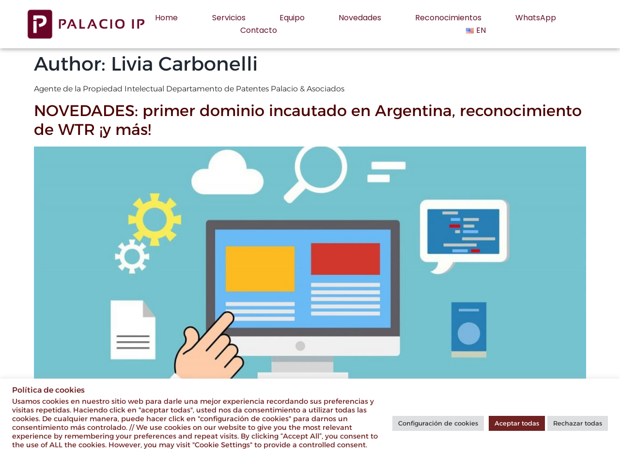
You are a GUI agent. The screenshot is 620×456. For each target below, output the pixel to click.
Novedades (360, 17)
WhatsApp (535, 17)
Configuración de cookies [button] (438, 423)
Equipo (292, 17)
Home (166, 17)
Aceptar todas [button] (517, 423)
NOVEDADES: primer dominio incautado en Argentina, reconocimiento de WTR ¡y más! (308, 119)
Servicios (229, 17)
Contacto (258, 30)
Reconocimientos (448, 17)
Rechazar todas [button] (577, 423)
